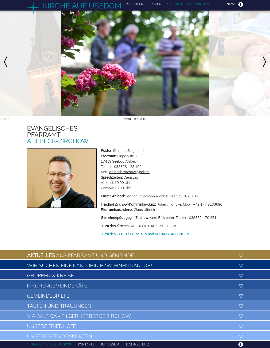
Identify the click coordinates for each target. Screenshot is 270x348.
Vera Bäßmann (162, 217)
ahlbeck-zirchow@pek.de (129, 172)
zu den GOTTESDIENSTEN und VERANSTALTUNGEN (147, 234)
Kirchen (155, 4)
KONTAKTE (86, 344)
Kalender (134, 4)
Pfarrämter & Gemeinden (187, 4)
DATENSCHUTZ (137, 344)
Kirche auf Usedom (82, 5)
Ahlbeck (138, 226)
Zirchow (167, 226)
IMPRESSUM (110, 344)
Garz (153, 226)
